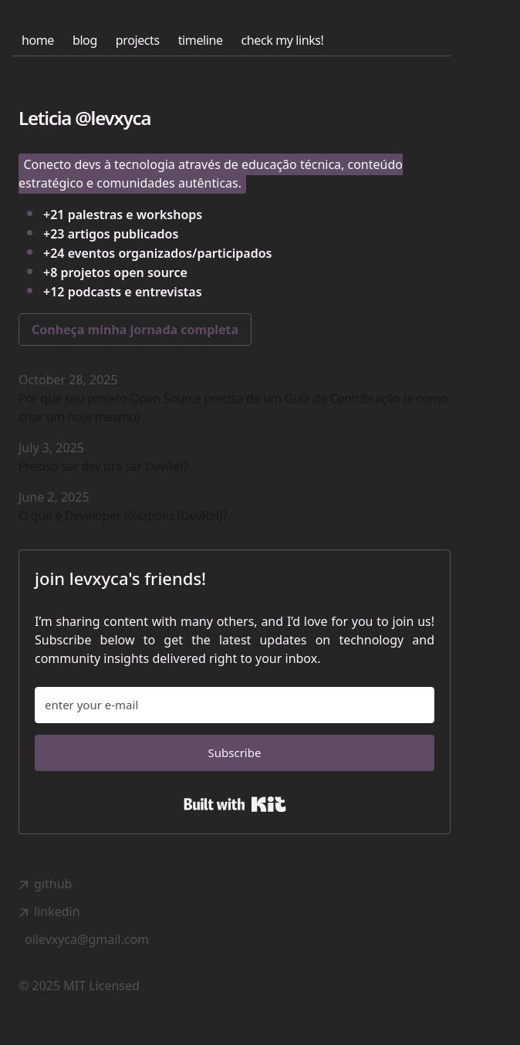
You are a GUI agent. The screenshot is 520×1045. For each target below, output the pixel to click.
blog (85, 40)
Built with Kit (235, 804)
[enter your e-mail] (234, 705)
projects (138, 40)
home (38, 40)
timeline (200, 40)
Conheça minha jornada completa (135, 329)
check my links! (282, 40)
